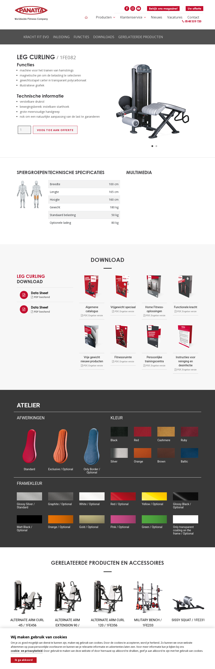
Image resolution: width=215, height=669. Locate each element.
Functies (81, 37)
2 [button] (156, 146)
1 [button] (152, 146)
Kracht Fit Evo (36, 37)
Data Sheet (39, 293)
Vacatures (174, 17)
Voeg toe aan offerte (55, 130)
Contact (193, 17)
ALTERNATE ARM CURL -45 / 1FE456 (27, 622)
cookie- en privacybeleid (26, 651)
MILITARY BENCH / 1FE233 (148, 622)
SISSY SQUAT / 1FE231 (188, 620)
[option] (154, 102)
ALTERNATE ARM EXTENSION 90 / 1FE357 (67, 625)
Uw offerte (194, 8)
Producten (105, 17)
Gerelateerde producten (140, 37)
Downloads (103, 37)
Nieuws (156, 17)
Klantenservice (133, 17)
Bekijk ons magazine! (163, 8)
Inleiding (61, 37)
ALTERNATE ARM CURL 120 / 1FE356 (108, 622)
